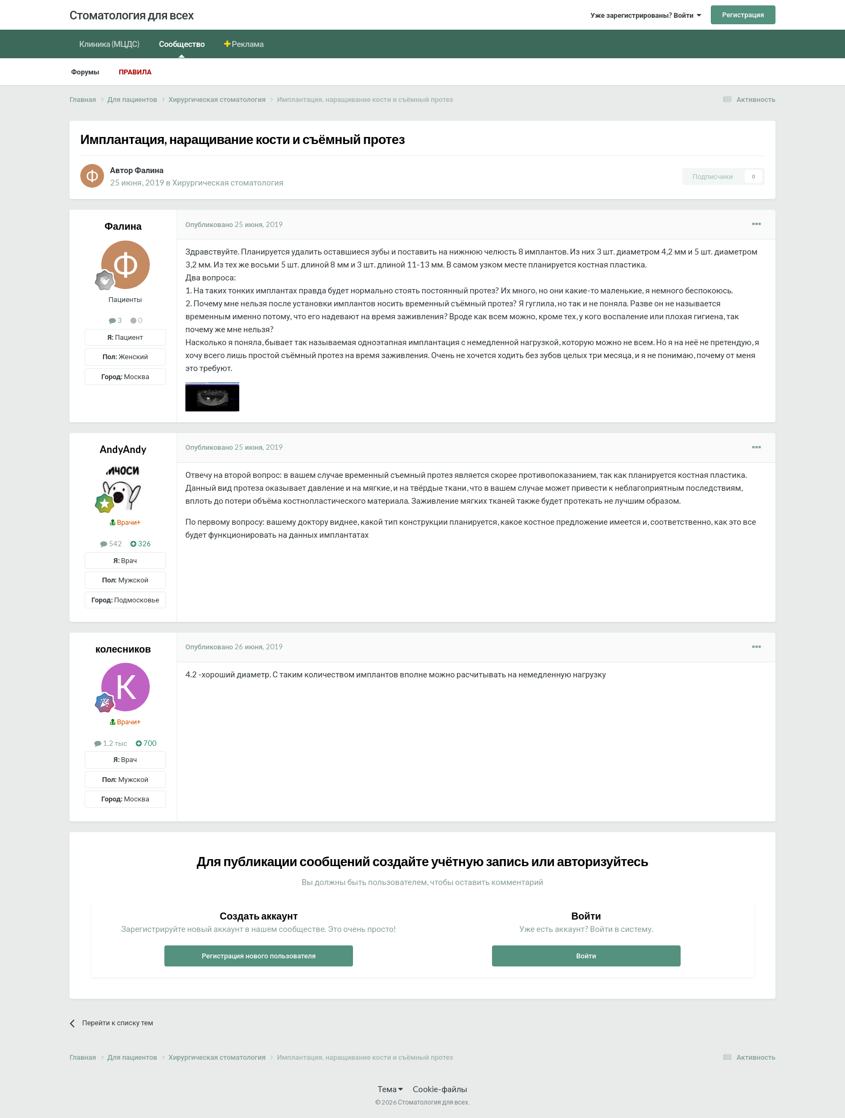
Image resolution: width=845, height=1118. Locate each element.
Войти (586, 955)
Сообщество (182, 48)
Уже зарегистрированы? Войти (646, 15)
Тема (390, 1089)
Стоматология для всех (131, 15)
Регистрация (743, 14)
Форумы (85, 71)
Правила (135, 71)
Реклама (247, 44)
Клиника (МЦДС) (109, 44)
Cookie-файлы (440, 1089)
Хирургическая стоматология (227, 182)
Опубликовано (234, 224)
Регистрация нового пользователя (259, 955)
